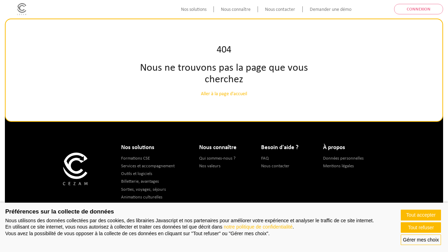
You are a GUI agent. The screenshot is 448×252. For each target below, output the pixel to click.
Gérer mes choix (421, 240)
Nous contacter (280, 9)
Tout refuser (421, 227)
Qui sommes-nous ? (217, 158)
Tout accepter (421, 215)
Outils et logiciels (136, 173)
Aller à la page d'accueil (224, 93)
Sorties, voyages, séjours (143, 189)
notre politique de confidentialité (258, 227)
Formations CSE (135, 158)
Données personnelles (343, 158)
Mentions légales (338, 166)
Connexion (418, 9)
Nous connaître (236, 9)
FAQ (265, 158)
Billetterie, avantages (140, 181)
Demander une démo (330, 9)
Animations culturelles (141, 197)
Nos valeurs (209, 166)
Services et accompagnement (148, 166)
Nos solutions (193, 9)
